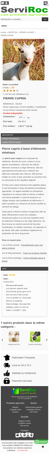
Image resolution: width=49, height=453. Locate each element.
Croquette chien (15, 410)
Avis (4, 269)
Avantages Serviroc (34, 410)
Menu (24, 26)
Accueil (3, 32)
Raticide (15, 407)
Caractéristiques (11, 142)
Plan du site (24, 426)
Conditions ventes (24, 423)
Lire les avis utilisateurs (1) (17, 94)
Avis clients (34, 412)
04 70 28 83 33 (26, 398)
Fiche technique (10, 139)
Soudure (15, 412)
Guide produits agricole (33, 407)
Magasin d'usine (24, 421)
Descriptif (7, 135)
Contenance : (9, 116)
